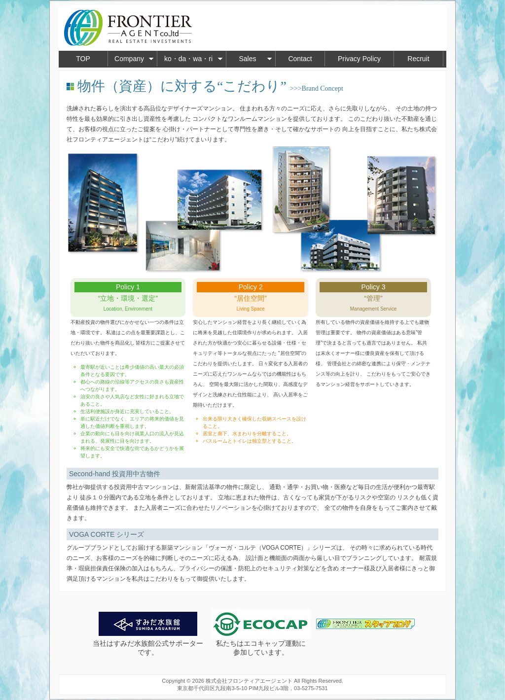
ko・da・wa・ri (193, 59)
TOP (83, 59)
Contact (300, 59)
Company (134, 59)
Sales (255, 59)
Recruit (418, 59)
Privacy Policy (359, 59)
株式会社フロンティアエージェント (249, 681)
